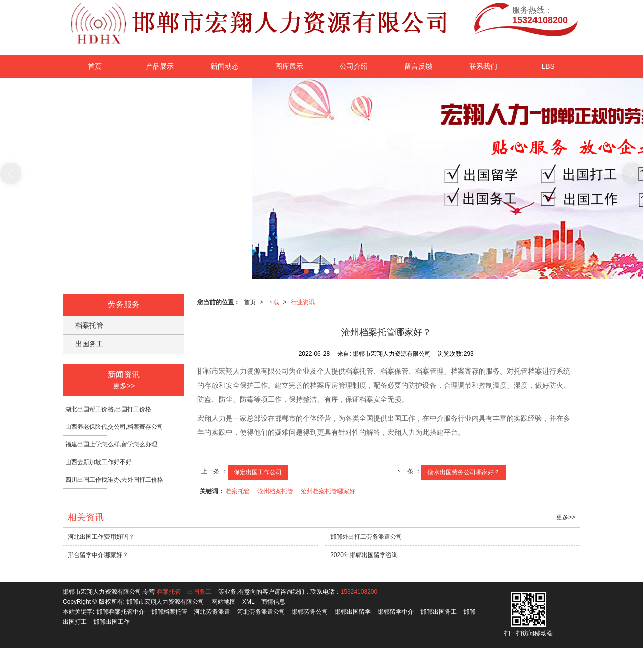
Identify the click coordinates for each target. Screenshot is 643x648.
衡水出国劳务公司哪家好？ (463, 472)
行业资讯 (303, 302)
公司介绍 (354, 66)
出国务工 (89, 344)
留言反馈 (418, 66)
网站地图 (223, 601)
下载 (273, 302)
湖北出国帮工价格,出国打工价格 (108, 409)
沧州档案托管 (275, 491)
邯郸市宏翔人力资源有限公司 (165, 601)
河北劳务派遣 (212, 611)
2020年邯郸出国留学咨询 (364, 555)
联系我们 (483, 66)
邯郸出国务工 (438, 611)
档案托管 (238, 491)
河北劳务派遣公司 (261, 611)
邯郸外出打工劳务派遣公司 (366, 536)
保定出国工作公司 (258, 472)
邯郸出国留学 (353, 611)
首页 (95, 66)
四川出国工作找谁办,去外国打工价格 (114, 479)
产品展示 (160, 66)
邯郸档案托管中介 (120, 611)
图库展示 (289, 66)
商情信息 (273, 601)
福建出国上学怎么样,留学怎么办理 (111, 444)
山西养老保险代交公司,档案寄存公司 (114, 426)
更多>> (124, 386)
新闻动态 (224, 66)
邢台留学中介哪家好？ (98, 555)
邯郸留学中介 (396, 611)
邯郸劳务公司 (310, 611)
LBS (547, 66)
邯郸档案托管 (169, 611)
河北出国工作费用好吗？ (101, 536)
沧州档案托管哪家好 (328, 491)
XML (248, 601)
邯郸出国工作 (111, 621)
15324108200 (359, 591)
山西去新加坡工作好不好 (98, 462)
